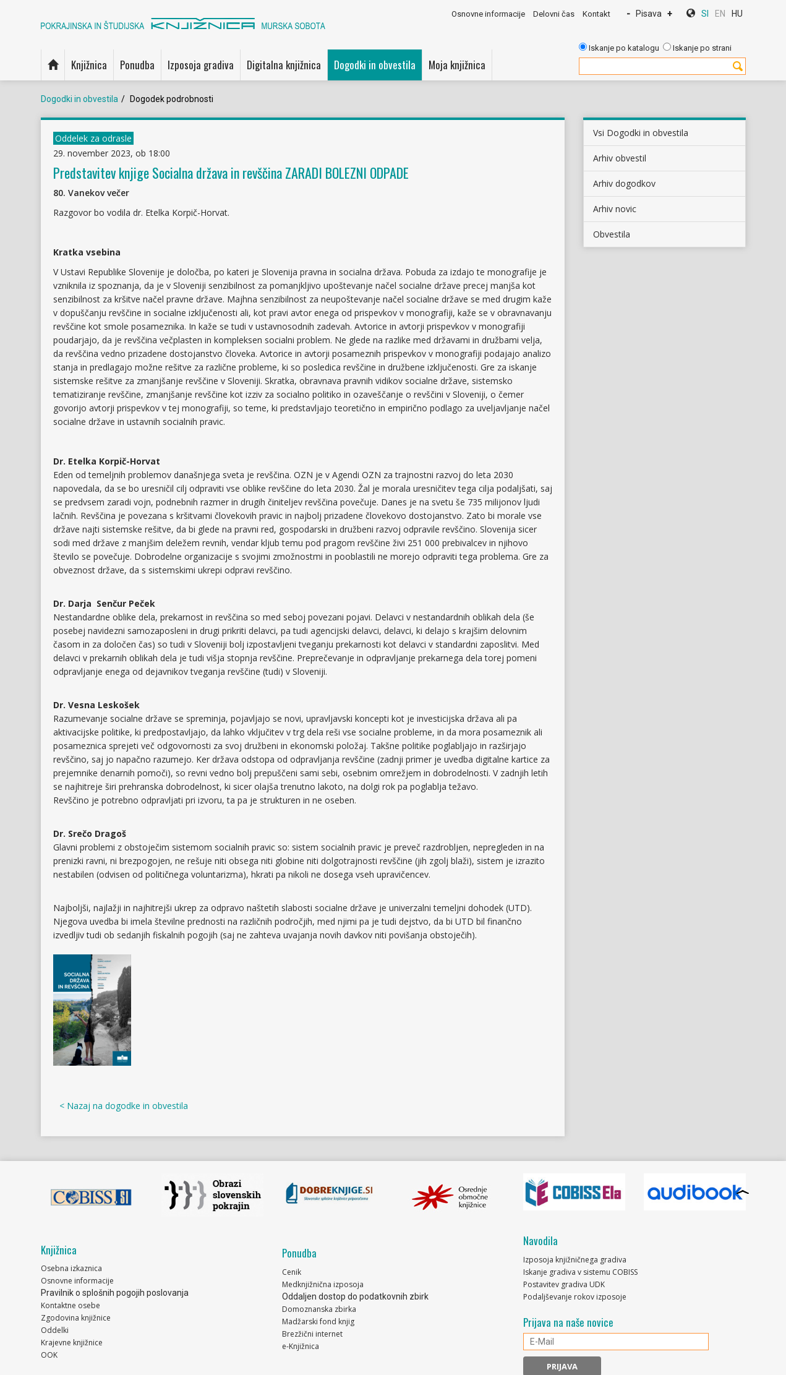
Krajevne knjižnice (72, 1342)
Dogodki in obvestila (375, 64)
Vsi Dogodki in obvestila (640, 133)
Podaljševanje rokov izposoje (574, 1296)
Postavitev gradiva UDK (564, 1284)
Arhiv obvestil (619, 158)
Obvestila (611, 234)
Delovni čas (554, 14)
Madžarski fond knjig (318, 1321)
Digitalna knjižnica (284, 64)
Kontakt (596, 14)
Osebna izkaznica (71, 1268)
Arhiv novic (614, 209)
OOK (49, 1355)
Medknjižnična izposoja (323, 1284)
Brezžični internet (312, 1334)
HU (737, 14)
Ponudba (137, 64)
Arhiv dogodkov (624, 183)
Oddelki (55, 1330)
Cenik (291, 1272)
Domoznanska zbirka (319, 1309)
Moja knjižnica (457, 64)
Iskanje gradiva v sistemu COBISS (580, 1272)
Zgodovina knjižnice (76, 1318)
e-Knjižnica (300, 1346)
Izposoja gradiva (201, 64)
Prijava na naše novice (568, 1322)
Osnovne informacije (488, 14)
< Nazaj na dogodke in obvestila (123, 1106)
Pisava (649, 14)
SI (705, 14)
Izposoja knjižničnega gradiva (574, 1259)
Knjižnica (89, 64)
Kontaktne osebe (70, 1305)
